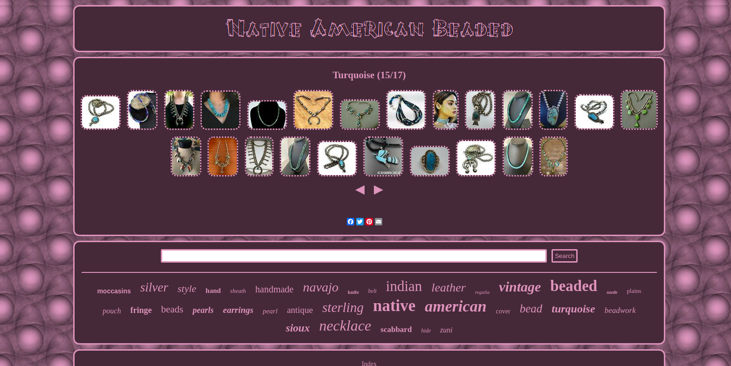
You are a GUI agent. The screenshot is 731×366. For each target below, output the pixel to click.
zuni (446, 330)
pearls (203, 310)
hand (213, 290)
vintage (520, 286)
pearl (270, 311)
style (187, 288)
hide (426, 330)
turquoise (573, 309)
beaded (573, 286)
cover (503, 311)
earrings (238, 310)
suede (612, 292)
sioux (298, 328)
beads (172, 309)
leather (448, 287)
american (455, 306)
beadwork (620, 310)
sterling (343, 307)
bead (531, 308)
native (394, 306)
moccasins (114, 291)
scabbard (396, 329)
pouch (112, 311)
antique (300, 310)
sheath (238, 290)
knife (353, 292)
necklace (345, 325)
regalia (482, 292)
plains (634, 290)
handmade (274, 289)
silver (154, 287)
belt (372, 291)
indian (404, 286)
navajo (320, 287)
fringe (141, 310)
